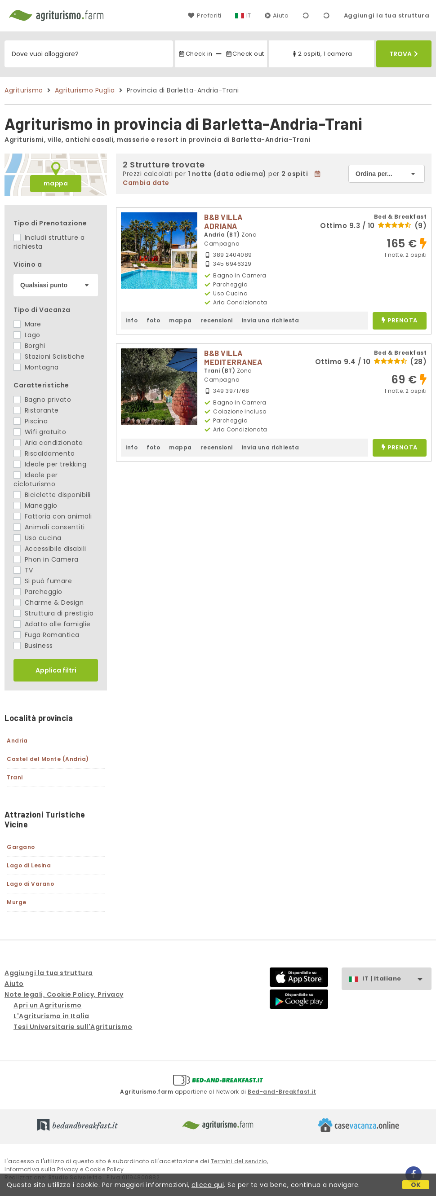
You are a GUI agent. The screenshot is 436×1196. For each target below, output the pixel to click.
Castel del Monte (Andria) (48, 759)
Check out (244, 53)
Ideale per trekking (49, 464)
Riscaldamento (44, 453)
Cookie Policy (104, 1169)
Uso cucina (37, 537)
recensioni (217, 320)
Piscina (30, 421)
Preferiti (204, 15)
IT (248, 15)
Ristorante (36, 410)
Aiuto (277, 15)
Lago (26, 334)
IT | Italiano (396, 979)
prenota (400, 321)
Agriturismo (23, 90)
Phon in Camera (46, 559)
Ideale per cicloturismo (35, 479)
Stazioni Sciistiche (49, 356)
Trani (15, 777)
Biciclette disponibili (52, 494)
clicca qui (207, 1184)
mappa (56, 183)
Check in (195, 53)
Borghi (29, 345)
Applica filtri (56, 670)
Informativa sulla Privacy (41, 1169)
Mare (27, 324)
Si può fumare (42, 580)
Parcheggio (37, 591)
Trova (403, 53)
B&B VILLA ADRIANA (223, 221)
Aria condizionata (48, 442)
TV (23, 570)
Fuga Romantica (46, 634)
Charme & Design (48, 602)
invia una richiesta (270, 320)
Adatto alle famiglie (52, 624)
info (131, 320)
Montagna (36, 367)
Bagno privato (42, 399)
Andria (17, 740)
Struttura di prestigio (53, 613)
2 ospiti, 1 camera (321, 53)
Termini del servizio (239, 1161)
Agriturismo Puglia (85, 90)
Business (33, 645)
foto (153, 320)
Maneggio (35, 505)
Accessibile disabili (49, 548)
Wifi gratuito (39, 431)
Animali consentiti (49, 527)
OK (416, 1184)
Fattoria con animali (52, 516)
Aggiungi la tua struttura (387, 15)
